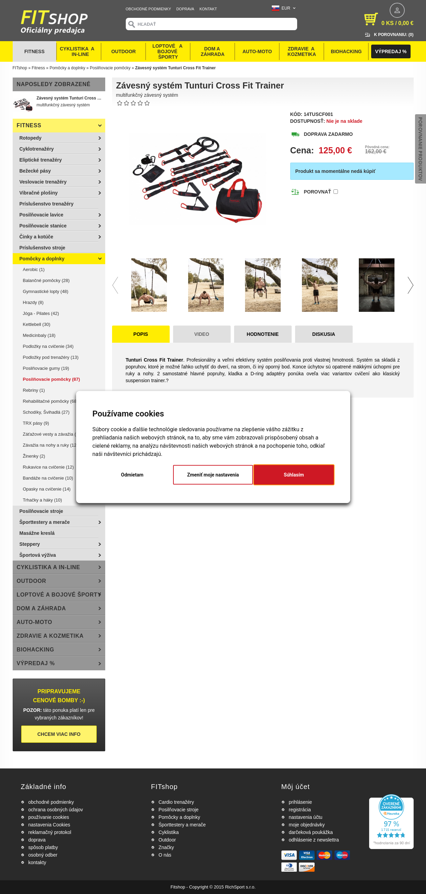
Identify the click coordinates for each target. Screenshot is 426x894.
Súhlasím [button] (294, 475)
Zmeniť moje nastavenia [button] (213, 475)
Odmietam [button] (132, 475)
